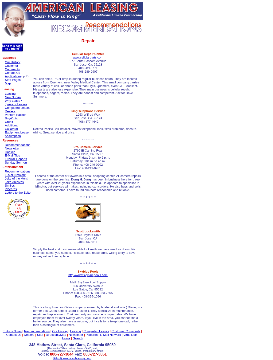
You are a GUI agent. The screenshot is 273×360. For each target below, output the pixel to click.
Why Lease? (13, 100)
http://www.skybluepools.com (88, 275)
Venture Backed (16, 115)
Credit (9, 122)
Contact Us (12, 72)
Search (77, 338)
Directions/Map (56, 335)
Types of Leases (16, 104)
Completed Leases (17, 108)
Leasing (10, 93)
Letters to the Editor (18, 192)
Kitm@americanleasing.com (72, 358)
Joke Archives (14, 182)
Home (66, 338)
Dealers (10, 111)
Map (8, 83)
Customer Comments (12, 67)
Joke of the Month (17, 178)
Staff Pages (13, 80)
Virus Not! (130, 335)
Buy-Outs (11, 118)
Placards (11, 189)
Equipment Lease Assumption (17, 134)
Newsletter (12, 148)
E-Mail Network (15, 175)
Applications (13, 76)
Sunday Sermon (16, 162)
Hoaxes (10, 152)
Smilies (10, 185)
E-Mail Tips (12, 155)
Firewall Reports (16, 159)
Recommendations (17, 145)
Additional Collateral (11, 127)
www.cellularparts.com (88, 57)
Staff (40, 335)
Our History (12, 62)
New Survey (13, 97)
